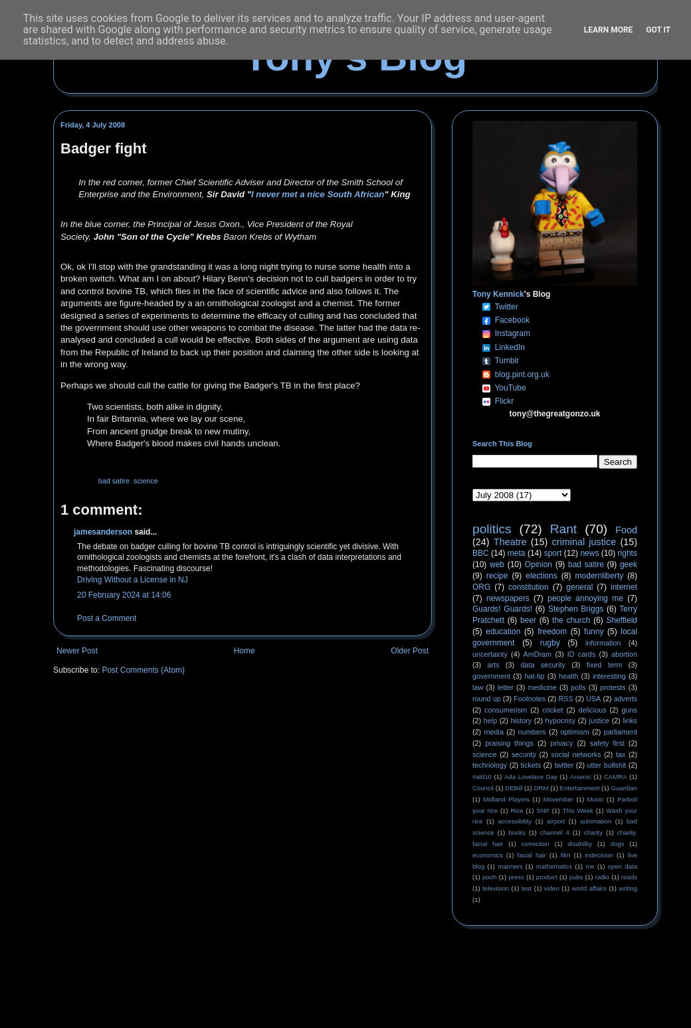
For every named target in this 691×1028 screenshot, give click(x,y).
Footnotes (529, 699)
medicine (542, 687)
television (495, 888)
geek (628, 564)
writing (628, 888)
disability (579, 843)
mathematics (554, 866)
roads (629, 877)
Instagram (512, 333)
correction (535, 843)
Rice (517, 810)
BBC (480, 553)
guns (629, 710)
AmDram (538, 654)
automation (595, 821)
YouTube (510, 387)
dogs (618, 843)
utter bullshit (607, 765)
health (568, 676)
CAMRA (615, 776)
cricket (552, 710)
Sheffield (621, 620)
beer (528, 620)
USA (593, 699)
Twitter (506, 306)
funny (593, 631)
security (524, 754)
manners (510, 866)
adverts (625, 699)
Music (595, 799)
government (491, 676)
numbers (532, 732)
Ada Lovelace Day (530, 776)
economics (487, 855)
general (579, 587)
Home (244, 650)
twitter (563, 765)
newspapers (508, 598)
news (589, 553)
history (521, 721)
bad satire (114, 481)
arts (494, 665)
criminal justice (584, 542)
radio (602, 877)
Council (483, 788)
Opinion (538, 564)
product (546, 877)
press (516, 877)
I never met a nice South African (317, 194)
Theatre (510, 542)
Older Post (410, 650)
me (589, 866)
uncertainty (490, 654)
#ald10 (482, 776)
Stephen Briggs (575, 609)
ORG (481, 587)
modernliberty (599, 575)
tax (620, 754)
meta (517, 553)
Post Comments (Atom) (143, 670)
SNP (542, 810)
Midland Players (506, 799)
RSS (566, 699)
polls (578, 687)
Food (626, 530)
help (490, 721)
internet (624, 587)
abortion (624, 654)
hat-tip (535, 676)
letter (506, 687)
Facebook (512, 320)
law (477, 687)
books (517, 832)
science (146, 481)
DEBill (513, 788)
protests (612, 687)
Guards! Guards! (502, 609)
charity (593, 832)
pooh (489, 877)
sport (553, 553)
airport (556, 821)
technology (489, 765)
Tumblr (506, 360)
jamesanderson (103, 532)
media (494, 732)
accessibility (515, 821)
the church (571, 620)
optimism (575, 732)
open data (622, 866)
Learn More (608, 30)
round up (486, 699)
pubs (576, 877)
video (551, 888)
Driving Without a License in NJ (132, 579)
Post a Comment (106, 618)
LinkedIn (510, 347)
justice (599, 721)
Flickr (504, 401)
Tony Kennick (498, 294)
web (497, 564)
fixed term (605, 665)
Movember (558, 799)
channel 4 (554, 832)
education (503, 631)
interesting (609, 676)
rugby (550, 642)
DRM (541, 788)
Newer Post (77, 650)
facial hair (532, 855)
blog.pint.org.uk (522, 374)
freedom (552, 631)
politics (492, 529)
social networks (576, 754)
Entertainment (580, 788)
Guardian (624, 788)
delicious (593, 710)
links (630, 721)
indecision (599, 855)
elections (541, 575)
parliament (620, 732)
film (566, 855)
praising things (509, 743)
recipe (497, 575)
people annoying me (585, 598)
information (603, 643)
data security (542, 665)
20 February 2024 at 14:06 (124, 595)
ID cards (581, 654)
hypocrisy (560, 721)
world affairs (588, 888)
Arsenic (580, 776)
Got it (658, 30)
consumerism (505, 710)
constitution (528, 587)
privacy (561, 743)
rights (627, 553)
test (527, 888)
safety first (607, 743)
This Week (577, 810)
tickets (531, 765)
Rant (563, 529)
